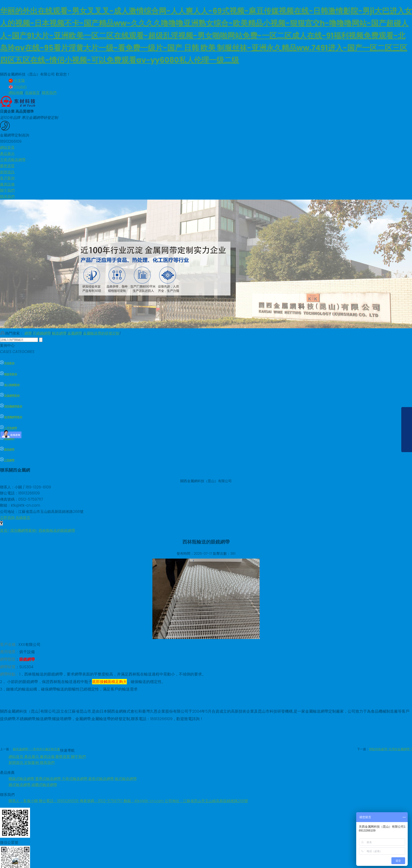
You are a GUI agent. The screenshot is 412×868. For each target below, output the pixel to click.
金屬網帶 (74, 333)
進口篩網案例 (10, 385)
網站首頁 (16, 756)
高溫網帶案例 (10, 395)
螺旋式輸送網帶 (22, 778)
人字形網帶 (8, 428)
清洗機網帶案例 (11, 406)
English (18, 86)
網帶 (28, 333)
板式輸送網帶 (126, 778)
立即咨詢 (8, 517)
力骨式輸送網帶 (75, 778)
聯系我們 (49, 92)
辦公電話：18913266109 (59, 800)
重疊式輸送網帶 (48, 778)
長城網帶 (7, 439)
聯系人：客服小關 (24, 800)
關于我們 (78, 756)
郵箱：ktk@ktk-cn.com (144, 800)
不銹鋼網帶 (42, 333)
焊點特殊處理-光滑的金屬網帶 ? (390, 749)
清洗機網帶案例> (24, 530)
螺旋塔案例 (8, 374)
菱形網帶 (7, 449)
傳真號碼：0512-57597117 (102, 800)
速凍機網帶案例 (11, 417)
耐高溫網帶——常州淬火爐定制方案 (36, 749)
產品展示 (32, 756)
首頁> (4, 530)
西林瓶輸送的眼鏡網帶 (57, 530)
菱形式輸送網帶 (101, 778)
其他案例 (7, 363)
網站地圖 (16, 92)
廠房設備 (48, 756)
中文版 (17, 80)
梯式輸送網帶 (20, 784)
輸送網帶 (59, 333)
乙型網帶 (7, 460)
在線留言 (32, 92)
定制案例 (32, 762)
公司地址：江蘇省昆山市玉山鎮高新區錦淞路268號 (206, 800)
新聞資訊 (16, 762)
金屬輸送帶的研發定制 (101, 333)
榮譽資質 (63, 756)
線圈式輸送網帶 (44, 784)
